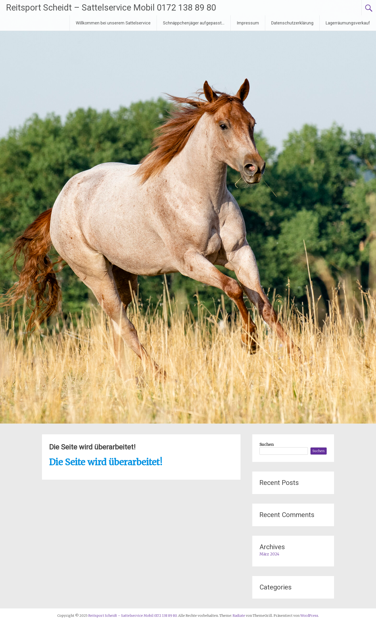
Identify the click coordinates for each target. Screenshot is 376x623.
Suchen (266, 444)
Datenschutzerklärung (292, 22)
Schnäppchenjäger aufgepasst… (193, 22)
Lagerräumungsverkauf (348, 22)
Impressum (248, 22)
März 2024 (269, 554)
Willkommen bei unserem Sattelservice (113, 22)
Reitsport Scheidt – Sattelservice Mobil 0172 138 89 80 (111, 8)
